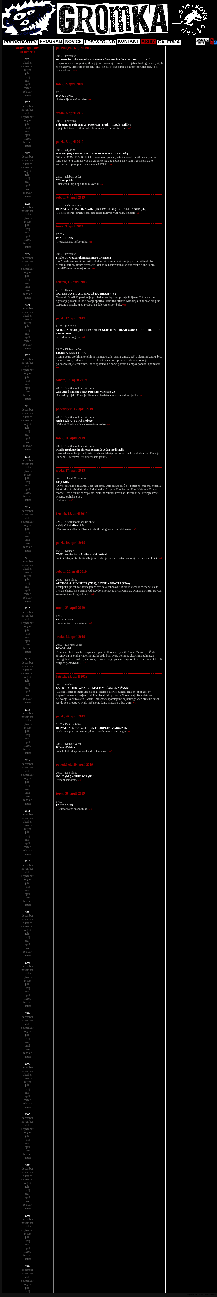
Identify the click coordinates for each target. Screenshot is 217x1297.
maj (27, 80)
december (27, 106)
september (27, 66)
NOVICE (73, 41)
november (27, 109)
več (75, 70)
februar (27, 91)
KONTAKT (128, 41)
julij (27, 73)
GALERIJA (169, 42)
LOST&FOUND (100, 42)
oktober (27, 62)
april (27, 84)
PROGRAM (51, 41)
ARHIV (148, 41)
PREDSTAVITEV (20, 42)
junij (27, 77)
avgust (27, 70)
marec (27, 88)
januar (27, 95)
